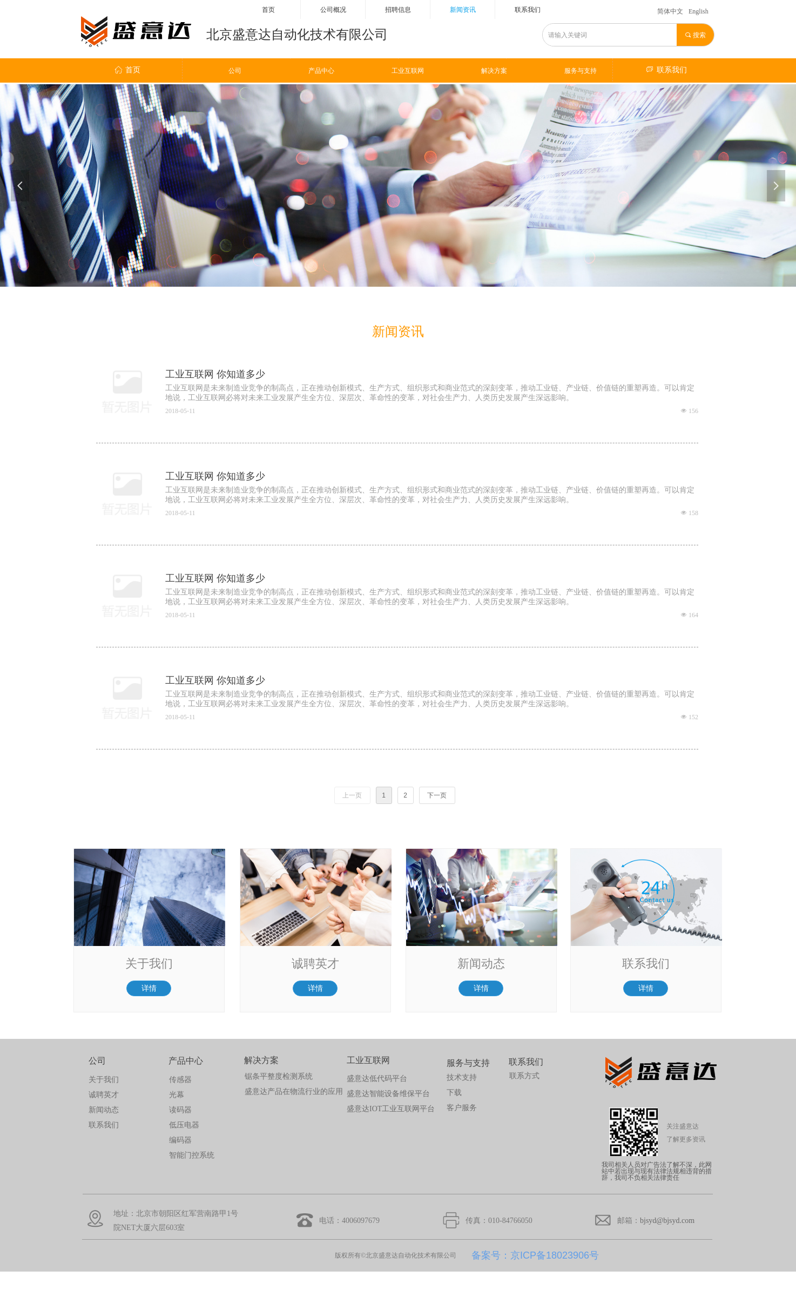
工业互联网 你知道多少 (215, 374)
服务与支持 (580, 71)
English (699, 11)
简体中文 (670, 11)
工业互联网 (408, 71)
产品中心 (321, 71)
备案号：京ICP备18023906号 (535, 1255)
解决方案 (494, 71)
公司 (234, 71)
